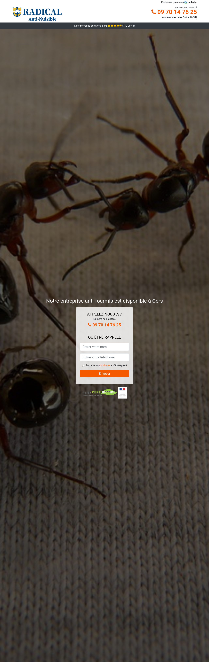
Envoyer (104, 374)
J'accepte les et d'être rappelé (106, 365)
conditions (104, 365)
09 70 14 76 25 (174, 12)
